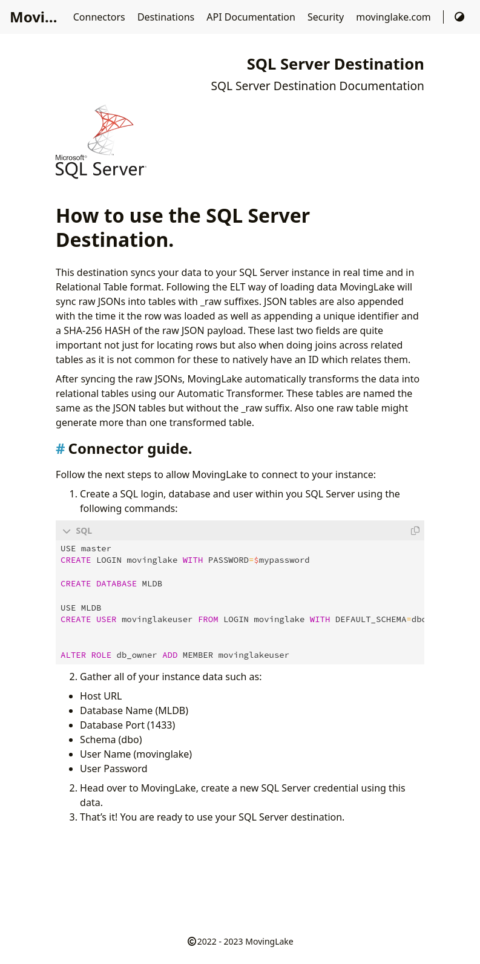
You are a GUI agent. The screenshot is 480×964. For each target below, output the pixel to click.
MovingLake (269, 940)
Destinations (167, 17)
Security (326, 17)
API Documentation (252, 17)
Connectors (100, 17)
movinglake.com (394, 17)
